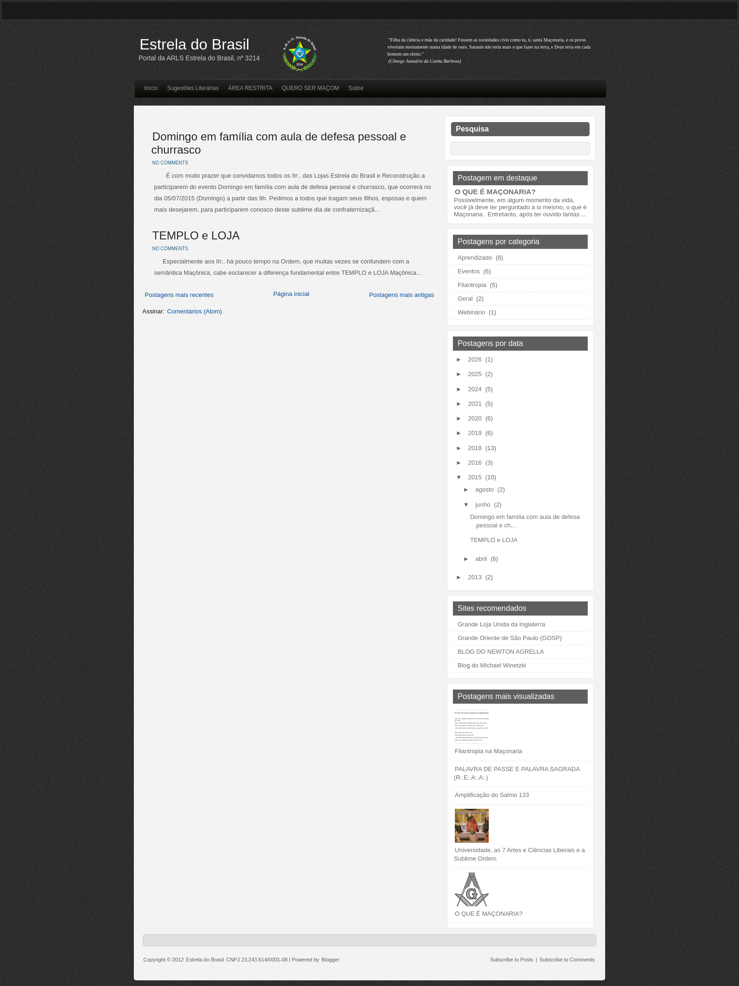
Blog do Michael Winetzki (492, 665)
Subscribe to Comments (567, 959)
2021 (476, 403)
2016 (476, 462)
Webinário (471, 312)
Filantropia (472, 284)
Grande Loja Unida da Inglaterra (501, 624)
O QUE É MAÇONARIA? (495, 192)
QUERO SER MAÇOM (310, 88)
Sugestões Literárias (193, 88)
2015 (476, 477)
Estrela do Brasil (194, 44)
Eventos (469, 271)
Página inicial (291, 293)
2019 (476, 432)
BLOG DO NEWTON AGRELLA (501, 651)
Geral (465, 298)
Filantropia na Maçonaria (488, 751)
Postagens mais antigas (401, 294)
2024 (476, 389)
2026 (476, 359)
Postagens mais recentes (179, 294)
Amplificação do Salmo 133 (492, 794)
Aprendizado (475, 257)
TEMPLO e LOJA (195, 235)
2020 (476, 418)
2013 (476, 577)
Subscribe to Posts (512, 959)
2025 (476, 374)
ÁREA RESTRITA (250, 88)
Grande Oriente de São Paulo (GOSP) (510, 637)
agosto (486, 489)
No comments (170, 162)
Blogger (330, 959)
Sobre (355, 88)
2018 (476, 448)
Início (151, 88)
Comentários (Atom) (194, 311)
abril (482, 558)
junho (484, 504)
